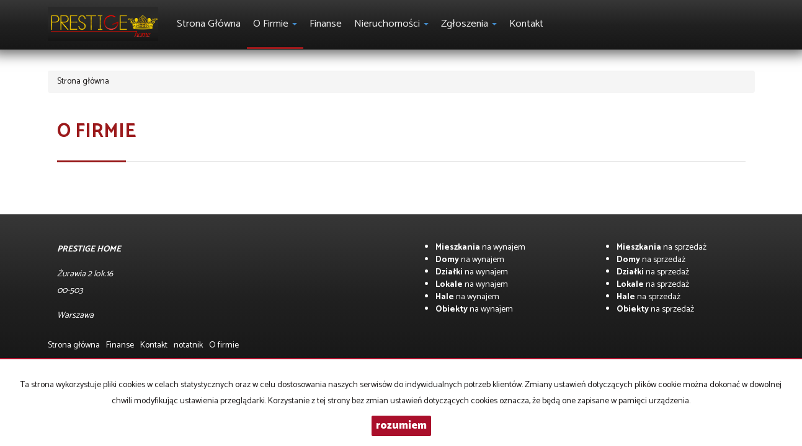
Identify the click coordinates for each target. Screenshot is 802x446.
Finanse (326, 23)
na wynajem (480, 247)
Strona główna (209, 23)
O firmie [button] (275, 23)
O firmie (224, 345)
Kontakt (526, 23)
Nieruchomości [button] (391, 23)
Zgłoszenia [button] (469, 23)
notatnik (188, 345)
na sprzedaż (661, 247)
